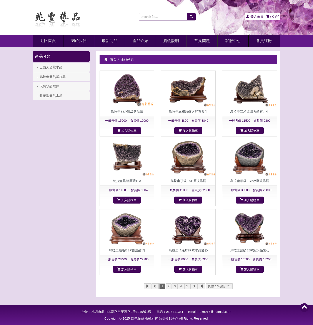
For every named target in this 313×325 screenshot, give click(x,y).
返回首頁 (48, 41)
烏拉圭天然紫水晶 (53, 77)
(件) (272, 16)
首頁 (113, 59)
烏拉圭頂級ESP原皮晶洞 (188, 181)
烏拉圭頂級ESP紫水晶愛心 (188, 250)
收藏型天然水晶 (51, 96)
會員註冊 (264, 41)
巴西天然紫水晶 (51, 67)
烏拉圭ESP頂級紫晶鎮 (127, 111)
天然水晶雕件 (49, 86)
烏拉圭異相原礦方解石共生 (188, 111)
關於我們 (79, 41)
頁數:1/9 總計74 (219, 286)
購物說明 (171, 41)
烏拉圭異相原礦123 (127, 181)
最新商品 (109, 41)
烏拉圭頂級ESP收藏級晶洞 (249, 181)
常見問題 (202, 41)
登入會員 (254, 16)
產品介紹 (140, 41)
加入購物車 (127, 130)
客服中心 (233, 41)
